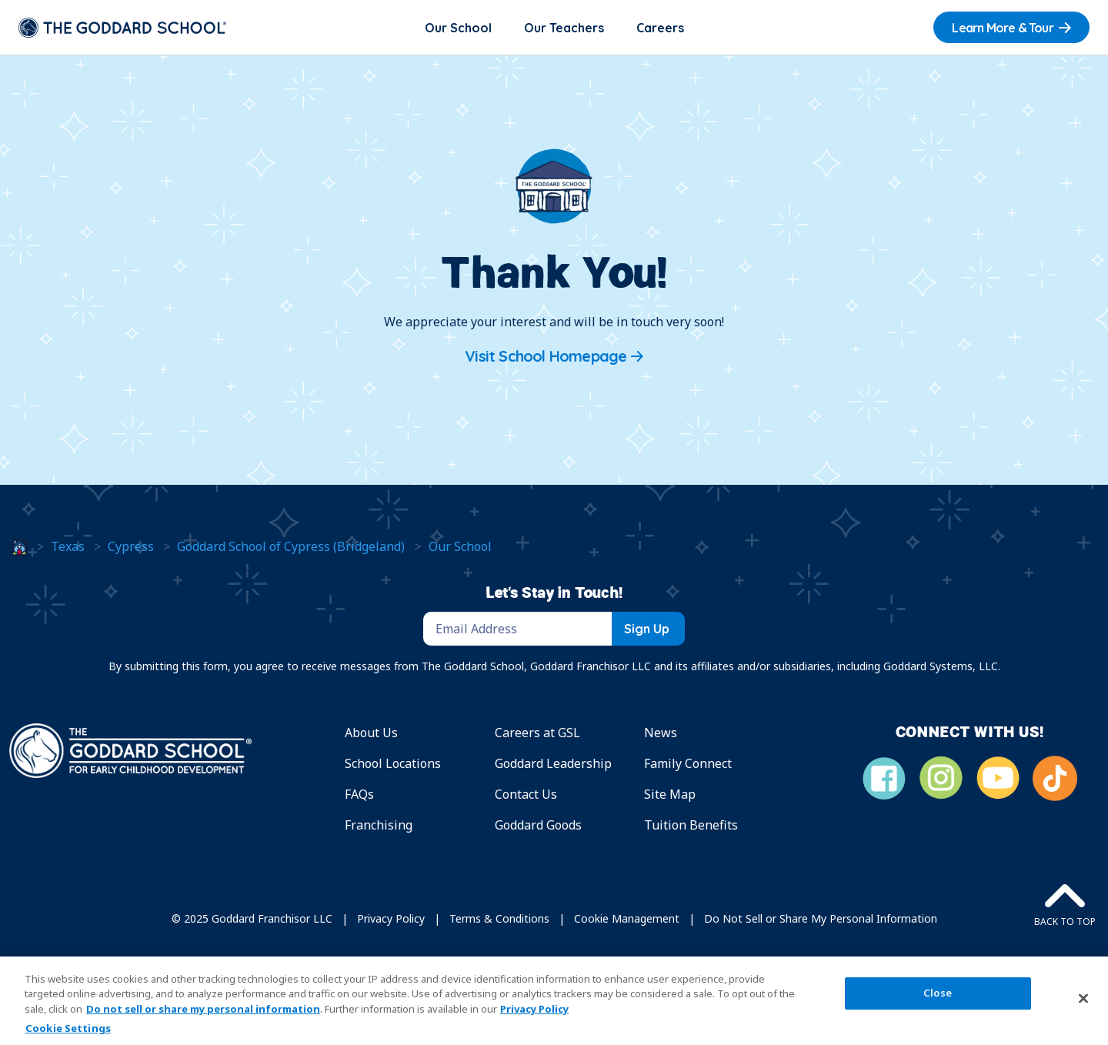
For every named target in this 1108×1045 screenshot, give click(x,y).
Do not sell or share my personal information (203, 1009)
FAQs (359, 794)
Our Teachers (564, 28)
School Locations (393, 763)
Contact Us (526, 794)
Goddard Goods (538, 824)
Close (937, 993)
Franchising (378, 824)
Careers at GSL (537, 732)
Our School (458, 28)
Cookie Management (626, 918)
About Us (371, 732)
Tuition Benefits (691, 824)
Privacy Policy (391, 918)
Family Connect (688, 763)
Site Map (670, 794)
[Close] (1083, 999)
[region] (554, 1001)
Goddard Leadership (553, 763)
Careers (660, 28)
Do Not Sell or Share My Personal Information (820, 918)
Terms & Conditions (499, 918)
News (660, 732)
